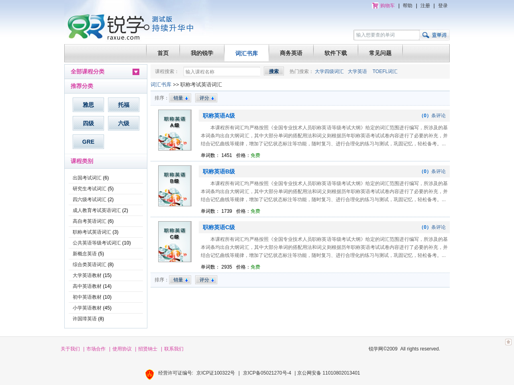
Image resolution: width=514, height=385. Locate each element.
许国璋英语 (85, 319)
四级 (88, 123)
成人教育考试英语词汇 (97, 210)
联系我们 (174, 349)
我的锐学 (202, 53)
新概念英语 (85, 254)
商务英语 (291, 53)
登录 (443, 5)
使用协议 (122, 349)
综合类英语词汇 (89, 264)
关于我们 (70, 349)
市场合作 (96, 349)
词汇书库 (246, 53)
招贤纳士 (147, 349)
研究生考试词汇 (89, 188)
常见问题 (380, 53)
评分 (207, 98)
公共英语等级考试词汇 (97, 243)
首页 (163, 53)
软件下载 (335, 53)
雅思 (88, 105)
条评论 (432, 115)
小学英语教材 (87, 308)
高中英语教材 (87, 286)
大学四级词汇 (329, 71)
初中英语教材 (87, 297)
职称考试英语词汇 (92, 232)
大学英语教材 (87, 275)
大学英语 (357, 71)
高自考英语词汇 (89, 221)
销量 (180, 98)
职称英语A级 (219, 115)
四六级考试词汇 (89, 199)
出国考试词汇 (87, 178)
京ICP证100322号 (215, 373)
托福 (123, 105)
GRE (88, 142)
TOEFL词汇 (385, 71)
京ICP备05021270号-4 (267, 373)
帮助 (407, 5)
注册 (425, 5)
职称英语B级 (219, 171)
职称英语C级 (219, 227)
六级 (123, 123)
